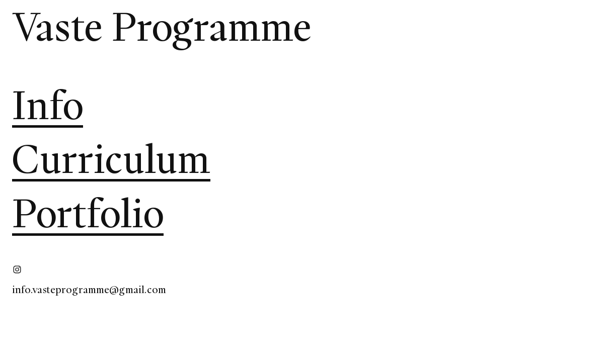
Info (47, 105)
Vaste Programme (162, 27)
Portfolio (88, 213)
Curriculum (111, 159)
